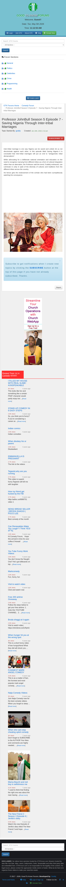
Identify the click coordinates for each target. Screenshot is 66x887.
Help (38, 33)
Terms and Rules (8, 880)
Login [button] (9, 33)
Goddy (53, 876)
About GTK (28, 33)
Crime (6, 78)
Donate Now (36, 883)
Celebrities (8, 73)
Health (7, 89)
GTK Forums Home (11, 106)
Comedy (6, 375)
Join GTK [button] (19, 33)
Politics (7, 68)
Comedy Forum (28, 106)
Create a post (33, 98)
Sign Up (40, 880)
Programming (9, 84)
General (7, 63)
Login (33, 880)
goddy (18, 131)
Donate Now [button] (49, 33)
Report (58, 287)
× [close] (60, 260)
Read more (21, 421)
